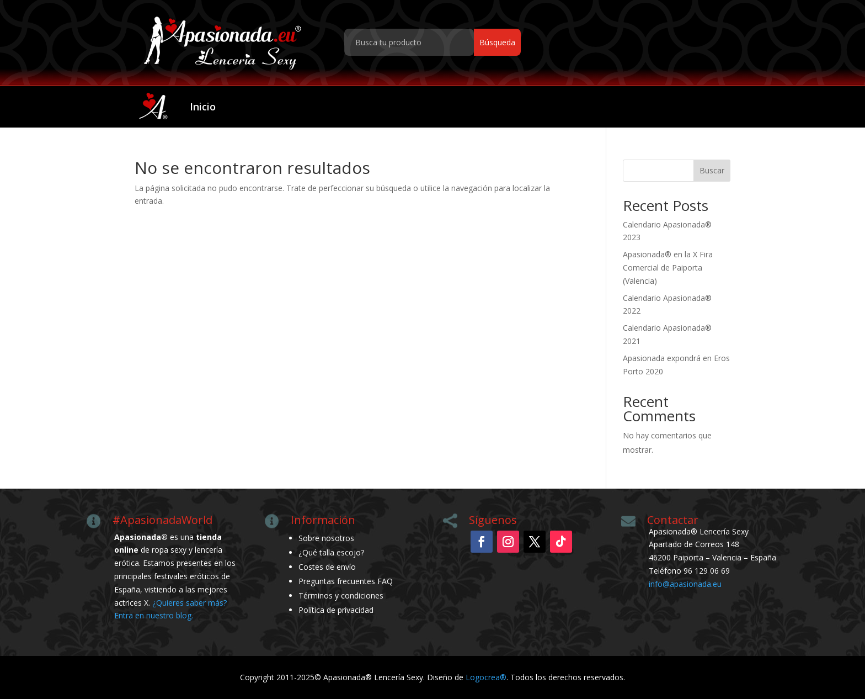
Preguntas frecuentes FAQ (345, 581)
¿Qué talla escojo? (331, 552)
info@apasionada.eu (685, 584)
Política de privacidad (335, 610)
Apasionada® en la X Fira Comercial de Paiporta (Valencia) (668, 267)
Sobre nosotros (326, 538)
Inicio (203, 106)
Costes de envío (327, 567)
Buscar (712, 170)
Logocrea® (486, 677)
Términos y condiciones (340, 595)
